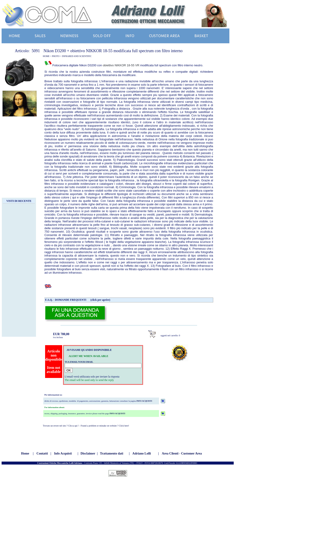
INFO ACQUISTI (144, 401)
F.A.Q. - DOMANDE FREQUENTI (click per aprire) (77, 299)
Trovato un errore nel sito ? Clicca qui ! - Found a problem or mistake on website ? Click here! (86, 425)
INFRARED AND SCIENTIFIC (77, 56)
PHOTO (55, 56)
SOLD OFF (102, 36)
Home (25, 453)
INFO (129, 36)
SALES (40, 36)
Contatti (42, 453)
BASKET (201, 36)
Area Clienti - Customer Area (182, 453)
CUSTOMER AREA (164, 36)
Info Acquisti (63, 453)
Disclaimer (88, 453)
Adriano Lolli (141, 453)
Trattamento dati (111, 453)
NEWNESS (69, 36)
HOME (14, 36)
